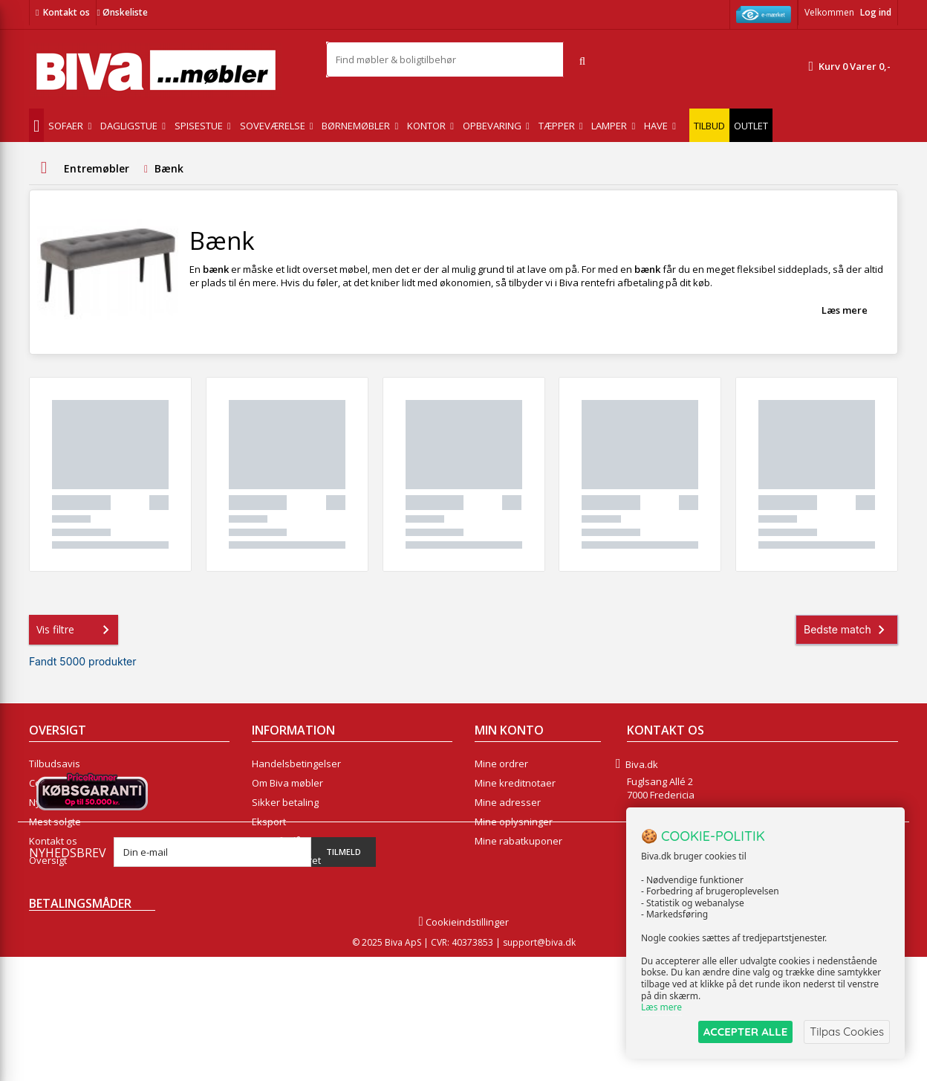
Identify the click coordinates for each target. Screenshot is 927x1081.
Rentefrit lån (280, 841)
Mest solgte (55, 821)
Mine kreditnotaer (515, 783)
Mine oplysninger (514, 821)
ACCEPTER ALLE (745, 1031)
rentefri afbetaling (622, 282)
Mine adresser (508, 802)
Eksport (269, 821)
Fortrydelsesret (286, 860)
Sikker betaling (285, 802)
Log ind (875, 12)
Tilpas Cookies (847, 1031)
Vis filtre (75, 630)
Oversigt (48, 860)
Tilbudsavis (54, 763)
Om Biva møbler (287, 783)
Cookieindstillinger (463, 1046)
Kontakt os (66, 12)
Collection (51, 783)
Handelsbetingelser (296, 763)
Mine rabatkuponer (518, 841)
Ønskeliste (122, 12)
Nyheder (48, 802)
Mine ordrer (501, 763)
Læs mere (845, 310)
